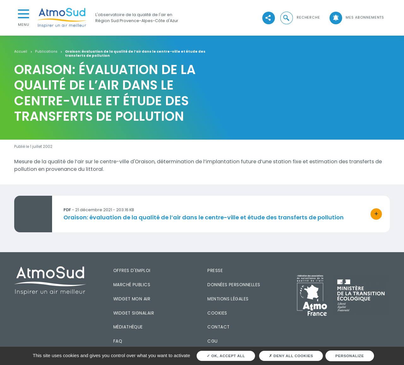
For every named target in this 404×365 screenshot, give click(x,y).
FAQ (117, 341)
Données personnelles (233, 285)
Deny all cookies (291, 356)
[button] (299, 17)
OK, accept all (226, 356)
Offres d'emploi (132, 271)
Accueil (20, 52)
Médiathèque (128, 327)
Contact (218, 327)
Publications (46, 52)
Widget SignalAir (133, 313)
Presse (215, 271)
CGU (212, 341)
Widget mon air (131, 299)
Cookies (217, 313)
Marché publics (131, 285)
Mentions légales (227, 299)
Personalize (350, 356)
